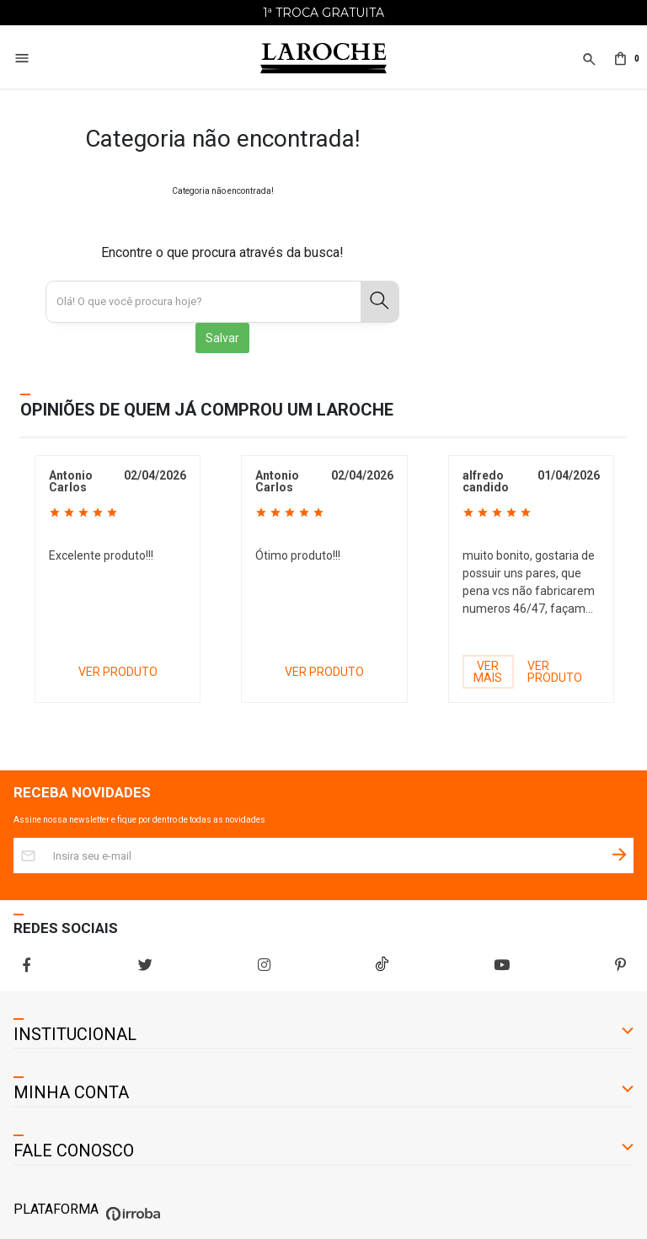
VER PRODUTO (118, 671)
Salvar (222, 338)
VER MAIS (487, 671)
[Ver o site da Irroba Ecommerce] (131, 1221)
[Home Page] (323, 59)
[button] (588, 68)
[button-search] (380, 302)
